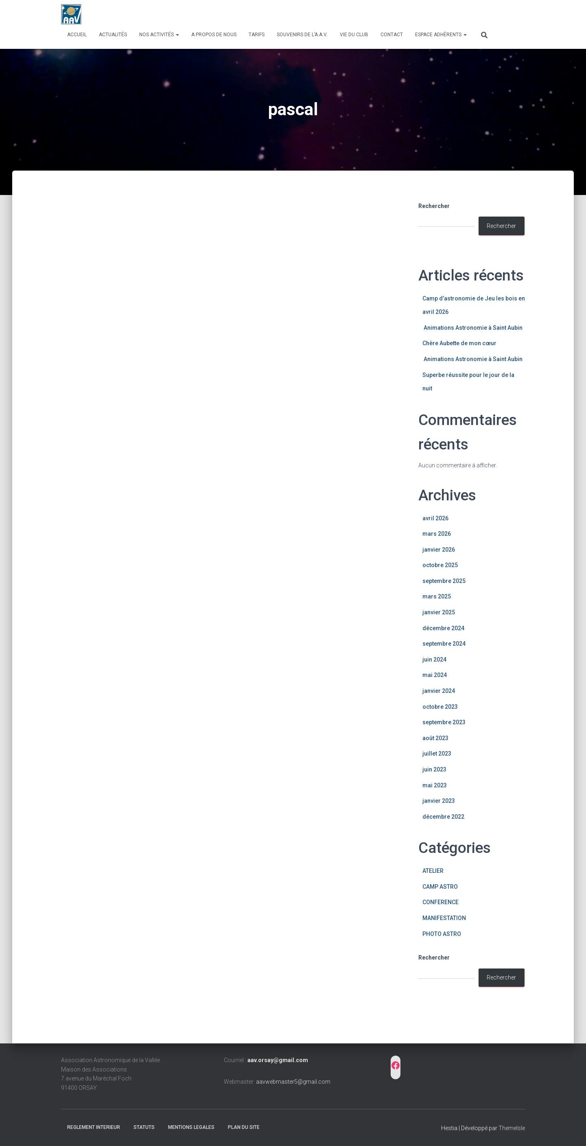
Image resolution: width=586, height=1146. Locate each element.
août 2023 (435, 738)
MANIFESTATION (444, 918)
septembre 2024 (444, 643)
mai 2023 (434, 785)
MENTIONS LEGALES (191, 1127)
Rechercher (434, 206)
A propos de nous (213, 34)
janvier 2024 (438, 691)
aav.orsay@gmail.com (277, 1060)
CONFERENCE (440, 902)
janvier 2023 (438, 801)
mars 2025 (436, 596)
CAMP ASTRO (440, 886)
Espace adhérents (441, 34)
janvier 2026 (438, 549)
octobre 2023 (440, 706)
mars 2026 (436, 533)
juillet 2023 (436, 753)
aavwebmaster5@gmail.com (293, 1081)
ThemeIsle (512, 1128)
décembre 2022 (443, 816)
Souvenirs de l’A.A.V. (302, 34)
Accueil (77, 34)
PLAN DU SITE (244, 1127)
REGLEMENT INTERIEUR (93, 1127)
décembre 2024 (443, 628)
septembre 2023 (444, 722)
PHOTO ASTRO (441, 934)
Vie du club (354, 34)
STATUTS (144, 1127)
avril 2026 (435, 518)
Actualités (113, 34)
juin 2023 (434, 769)
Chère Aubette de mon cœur (460, 343)
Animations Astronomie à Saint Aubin (472, 327)
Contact (391, 34)
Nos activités (159, 34)
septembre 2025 (444, 581)
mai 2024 (434, 675)
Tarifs (257, 34)
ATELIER (433, 871)
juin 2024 (434, 659)
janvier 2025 (438, 612)
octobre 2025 (440, 565)
